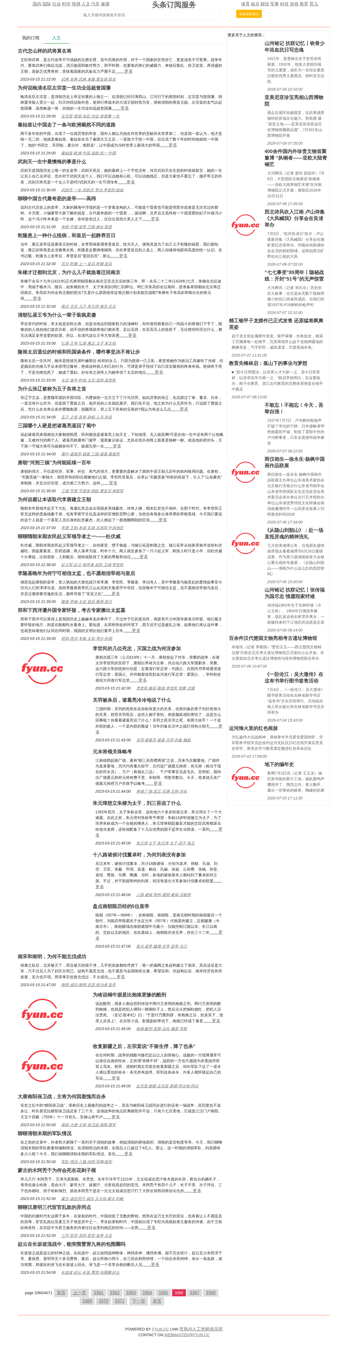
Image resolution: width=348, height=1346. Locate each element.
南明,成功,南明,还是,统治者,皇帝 (88, 985)
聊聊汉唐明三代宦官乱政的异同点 (54, 1207)
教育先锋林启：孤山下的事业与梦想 (268, 363)
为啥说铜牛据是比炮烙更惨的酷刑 (129, 995)
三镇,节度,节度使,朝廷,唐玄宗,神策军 (92, 491)
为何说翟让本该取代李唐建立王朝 (54, 499)
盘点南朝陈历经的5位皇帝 (121, 906)
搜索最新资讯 (249, 14)
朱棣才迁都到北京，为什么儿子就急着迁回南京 (69, 272)
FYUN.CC (160, 1329)
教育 (304, 4)
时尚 (66, 4)
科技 (284, 4)
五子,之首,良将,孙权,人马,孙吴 (86, 417)
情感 (76, 4)
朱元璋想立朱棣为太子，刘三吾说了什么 (137, 803)
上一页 (79, 1292)
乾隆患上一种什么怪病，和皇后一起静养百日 (67, 235)
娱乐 (255, 4)
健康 (105, 4)
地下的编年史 (279, 764)
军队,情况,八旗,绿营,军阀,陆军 (86, 1162)
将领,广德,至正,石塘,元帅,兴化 (161, 791)
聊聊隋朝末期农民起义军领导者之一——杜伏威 (69, 536)
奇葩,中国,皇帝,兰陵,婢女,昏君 (86, 227)
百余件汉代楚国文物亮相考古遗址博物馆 (273, 638)
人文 (86, 4)
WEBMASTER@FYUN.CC (187, 1335)
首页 (61, 1292)
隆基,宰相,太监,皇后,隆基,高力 (86, 601)
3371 (120, 1301)
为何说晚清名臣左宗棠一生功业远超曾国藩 (64, 88)
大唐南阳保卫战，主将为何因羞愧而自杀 (62, 1096)
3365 (163, 1292)
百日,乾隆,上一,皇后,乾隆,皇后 (86, 264)
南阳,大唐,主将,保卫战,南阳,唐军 (88, 1125)
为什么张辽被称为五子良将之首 (52, 389)
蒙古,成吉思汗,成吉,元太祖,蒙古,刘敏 (92, 1198)
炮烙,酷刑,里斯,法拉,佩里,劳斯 (161, 1029)
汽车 (95, 4)
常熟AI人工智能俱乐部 (201, 1329)
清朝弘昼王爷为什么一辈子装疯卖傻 (57, 315)
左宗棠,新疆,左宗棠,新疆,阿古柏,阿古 (167, 1086)
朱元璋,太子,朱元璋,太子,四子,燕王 (165, 843)
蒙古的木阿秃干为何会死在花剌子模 (57, 1170)
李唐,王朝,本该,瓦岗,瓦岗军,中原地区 (92, 528)
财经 (264, 4)
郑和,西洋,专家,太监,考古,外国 (86, 638)
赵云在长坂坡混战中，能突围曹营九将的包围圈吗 (71, 1244)
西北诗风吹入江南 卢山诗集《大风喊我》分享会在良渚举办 (295, 218)
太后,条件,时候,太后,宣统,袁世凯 (88, 380)
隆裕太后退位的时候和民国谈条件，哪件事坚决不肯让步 (79, 352)
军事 (274, 4)
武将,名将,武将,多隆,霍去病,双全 (88, 79)
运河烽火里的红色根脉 (253, 728)
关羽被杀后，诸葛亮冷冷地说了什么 (132, 700)
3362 (115, 1292)
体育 (245, 4)
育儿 (313, 4)
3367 (195, 1292)
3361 (99, 1292)
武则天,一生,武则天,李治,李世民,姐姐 (92, 190)
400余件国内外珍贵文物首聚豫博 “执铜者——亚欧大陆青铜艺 (296, 158)
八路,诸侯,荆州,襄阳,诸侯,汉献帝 (163, 895)
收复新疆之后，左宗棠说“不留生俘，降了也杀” (144, 1046)
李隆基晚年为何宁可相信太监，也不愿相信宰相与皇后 (76, 573)
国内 (37, 4)
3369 (87, 1301)
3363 (131, 1292)
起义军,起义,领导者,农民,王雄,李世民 (92, 565)
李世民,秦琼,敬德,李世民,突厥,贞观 (165, 688)
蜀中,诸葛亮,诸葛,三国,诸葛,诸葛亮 (90, 454)
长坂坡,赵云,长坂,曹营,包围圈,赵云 (90, 1272)
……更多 (124, 71)
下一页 (138, 1301)
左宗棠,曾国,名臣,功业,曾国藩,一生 (90, 116)
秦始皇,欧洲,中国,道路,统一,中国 (88, 153)
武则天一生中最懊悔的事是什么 (52, 161)
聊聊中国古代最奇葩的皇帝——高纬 (57, 198)
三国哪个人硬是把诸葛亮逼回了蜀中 (57, 425)
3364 (147, 1292)
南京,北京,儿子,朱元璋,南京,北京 (88, 306)
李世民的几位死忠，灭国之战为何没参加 (137, 648)
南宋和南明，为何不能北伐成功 (52, 956)
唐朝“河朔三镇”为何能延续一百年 (54, 462)
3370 (103, 1301)
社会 (56, 4)
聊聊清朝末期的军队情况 (45, 1133)
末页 (157, 1301)
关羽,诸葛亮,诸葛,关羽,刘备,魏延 (163, 740)
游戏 (294, 4)
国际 (46, 4)
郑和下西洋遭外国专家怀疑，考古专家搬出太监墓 (71, 610)
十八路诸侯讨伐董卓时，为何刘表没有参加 (139, 855)
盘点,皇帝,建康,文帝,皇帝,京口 (161, 946)
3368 (211, 1292)
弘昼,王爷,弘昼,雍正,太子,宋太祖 (88, 343)
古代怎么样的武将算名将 (45, 51)
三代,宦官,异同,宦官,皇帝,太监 (86, 1235)
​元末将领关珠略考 (112, 751)
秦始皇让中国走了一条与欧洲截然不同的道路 (67, 125)
